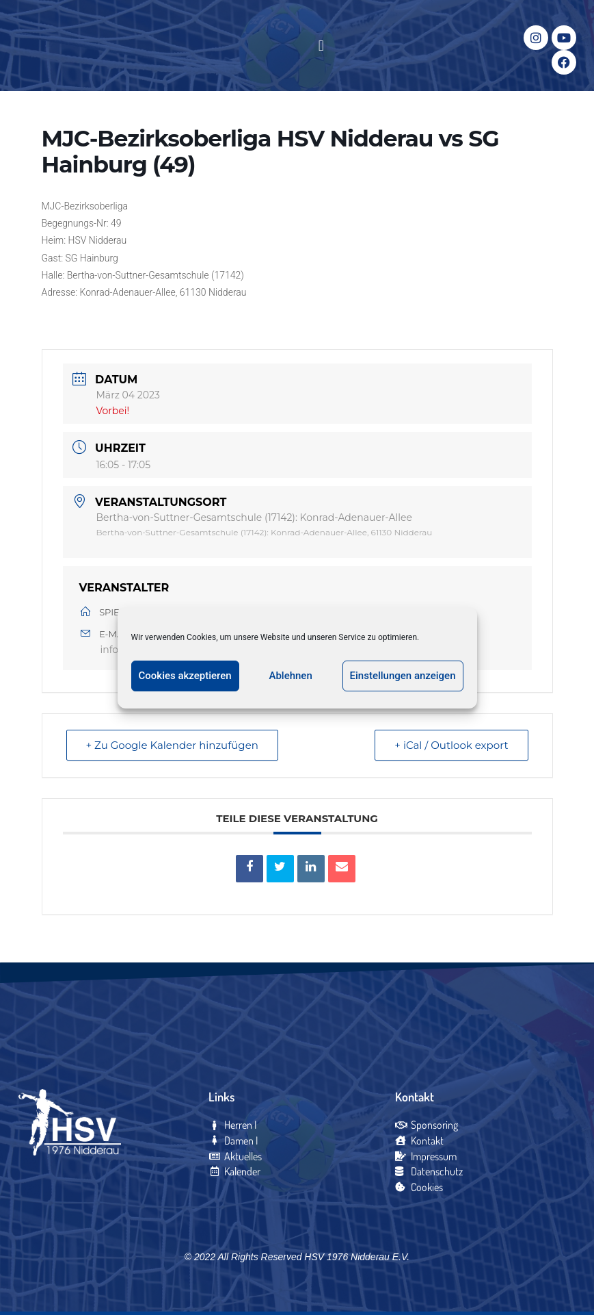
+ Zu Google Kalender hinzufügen (172, 745)
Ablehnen (290, 675)
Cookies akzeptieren (185, 675)
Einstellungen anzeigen (403, 675)
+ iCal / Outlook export (451, 745)
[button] (320, 45)
